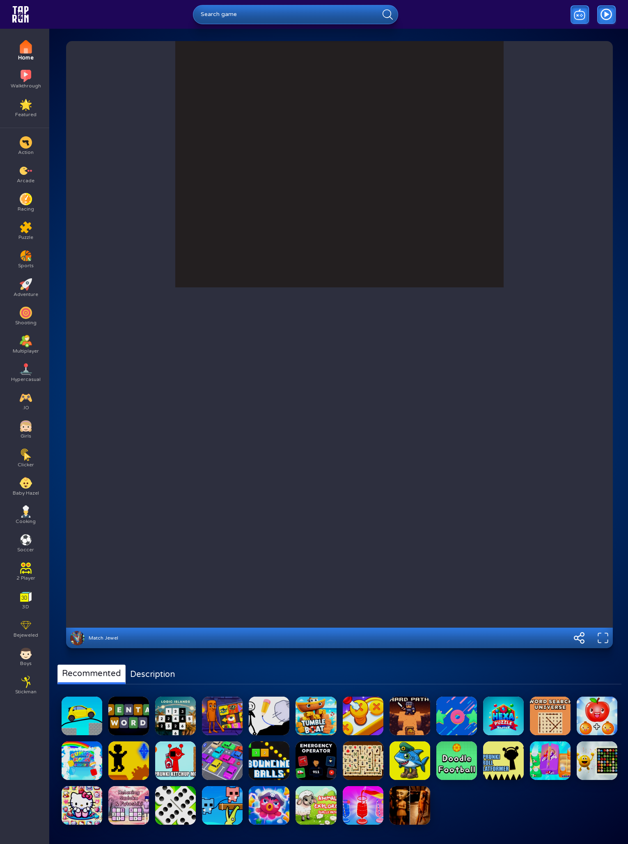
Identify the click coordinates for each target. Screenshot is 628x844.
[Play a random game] (580, 14)
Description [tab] (152, 674)
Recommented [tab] (91, 674)
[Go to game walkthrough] (606, 14)
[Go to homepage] (20, 14)
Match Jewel (103, 638)
